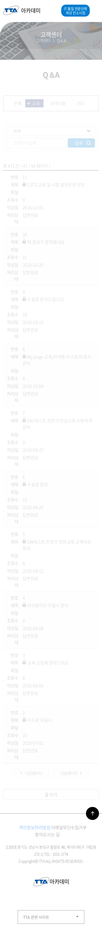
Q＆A (61, 40)
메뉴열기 (94, 11)
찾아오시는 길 (47, 834)
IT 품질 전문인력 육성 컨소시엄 (75, 10)
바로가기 (92, 813)
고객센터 (43, 40)
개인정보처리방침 (34, 827)
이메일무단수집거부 (69, 827)
